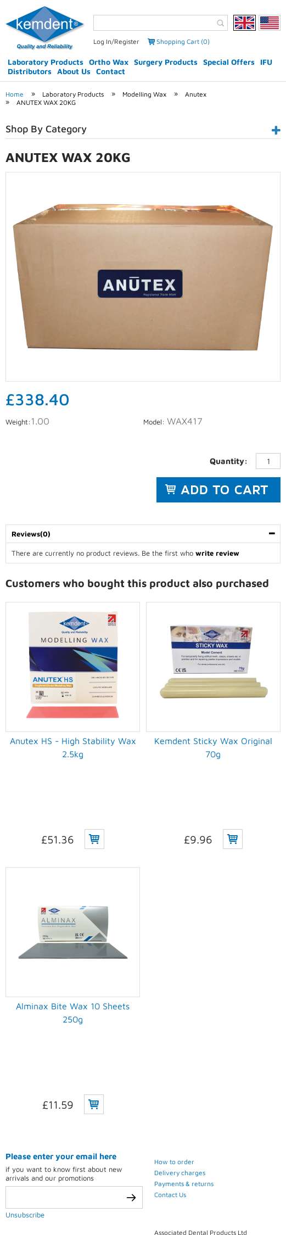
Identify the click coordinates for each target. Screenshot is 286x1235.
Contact (110, 71)
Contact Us (170, 1037)
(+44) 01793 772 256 (219, 1131)
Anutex (195, 94)
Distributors (30, 71)
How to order (174, 1005)
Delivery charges (179, 1016)
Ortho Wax (108, 61)
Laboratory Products (45, 61)
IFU (266, 61)
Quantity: (229, 461)
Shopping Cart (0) (183, 41)
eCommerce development (129, 1175)
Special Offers (229, 61)
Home (14, 94)
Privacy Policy (57, 1195)
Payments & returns (184, 1026)
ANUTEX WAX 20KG (46, 102)
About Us (74, 71)
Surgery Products (166, 61)
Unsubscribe (24, 1057)
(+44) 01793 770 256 (218, 1119)
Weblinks (143, 1209)
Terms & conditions (131, 1195)
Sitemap (240, 1195)
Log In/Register (116, 41)
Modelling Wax (144, 94)
